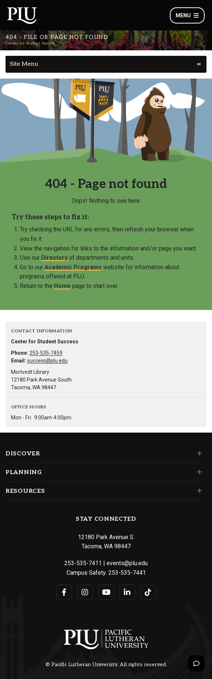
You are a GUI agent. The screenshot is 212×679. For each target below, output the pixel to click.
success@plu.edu (47, 361)
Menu (187, 15)
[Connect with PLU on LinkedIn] (127, 592)
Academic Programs (73, 267)
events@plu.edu (127, 563)
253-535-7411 (83, 563)
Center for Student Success (30, 43)
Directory (54, 257)
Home (62, 285)
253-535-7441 (127, 572)
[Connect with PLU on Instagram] (85, 592)
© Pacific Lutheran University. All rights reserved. (106, 664)
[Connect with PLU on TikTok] (148, 592)
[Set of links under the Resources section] (197, 491)
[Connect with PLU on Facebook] (64, 592)
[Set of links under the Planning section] (197, 472)
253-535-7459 (45, 353)
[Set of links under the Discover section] (197, 453)
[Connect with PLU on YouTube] (106, 592)
